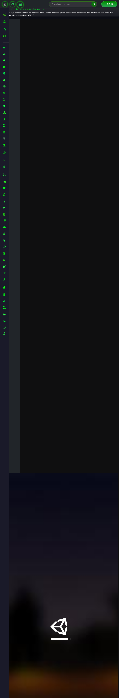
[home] (6, 14)
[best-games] (6, 21)
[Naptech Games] (12, 4)
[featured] (6, 29)
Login (109, 4)
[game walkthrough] (20, 5)
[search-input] (71, 4)
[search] (93, 4)
